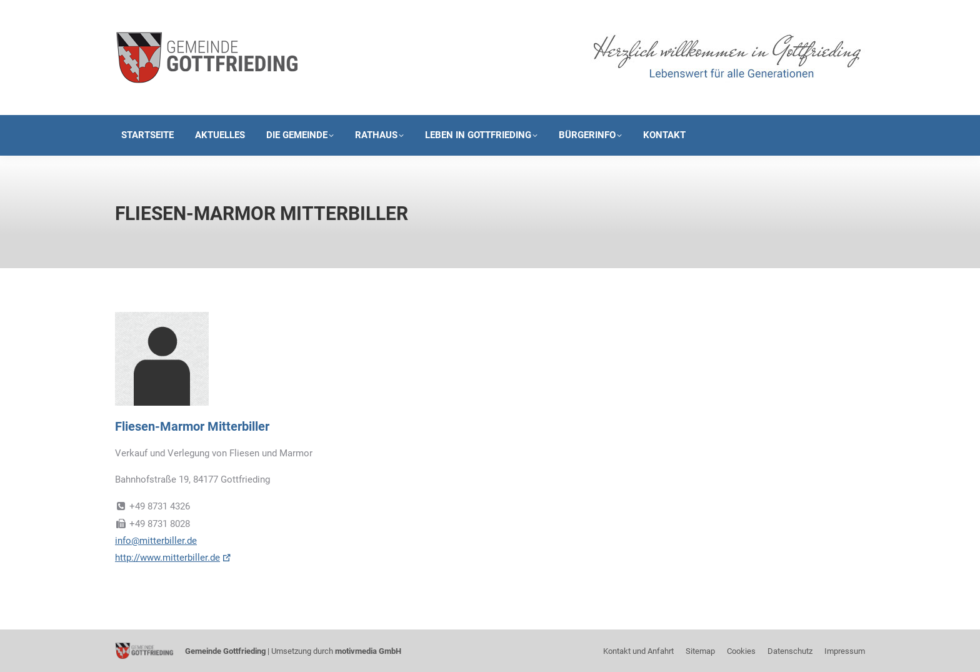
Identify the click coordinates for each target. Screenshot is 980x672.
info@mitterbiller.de (156, 540)
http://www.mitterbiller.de (167, 557)
